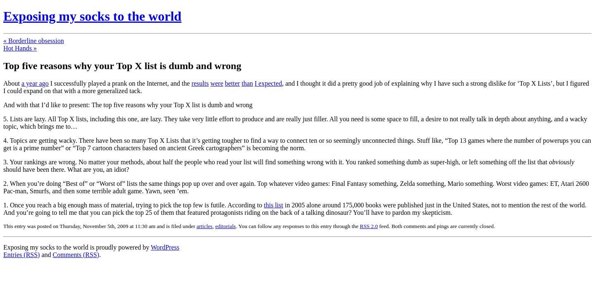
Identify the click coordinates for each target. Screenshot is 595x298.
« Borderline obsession (33, 40)
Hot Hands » (20, 48)
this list (273, 205)
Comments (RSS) (76, 254)
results (200, 83)
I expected (268, 83)
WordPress (165, 247)
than (247, 83)
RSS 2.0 (369, 226)
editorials (225, 226)
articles (204, 226)
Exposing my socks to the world (92, 16)
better (232, 83)
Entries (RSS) (21, 254)
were (216, 83)
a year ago (35, 83)
